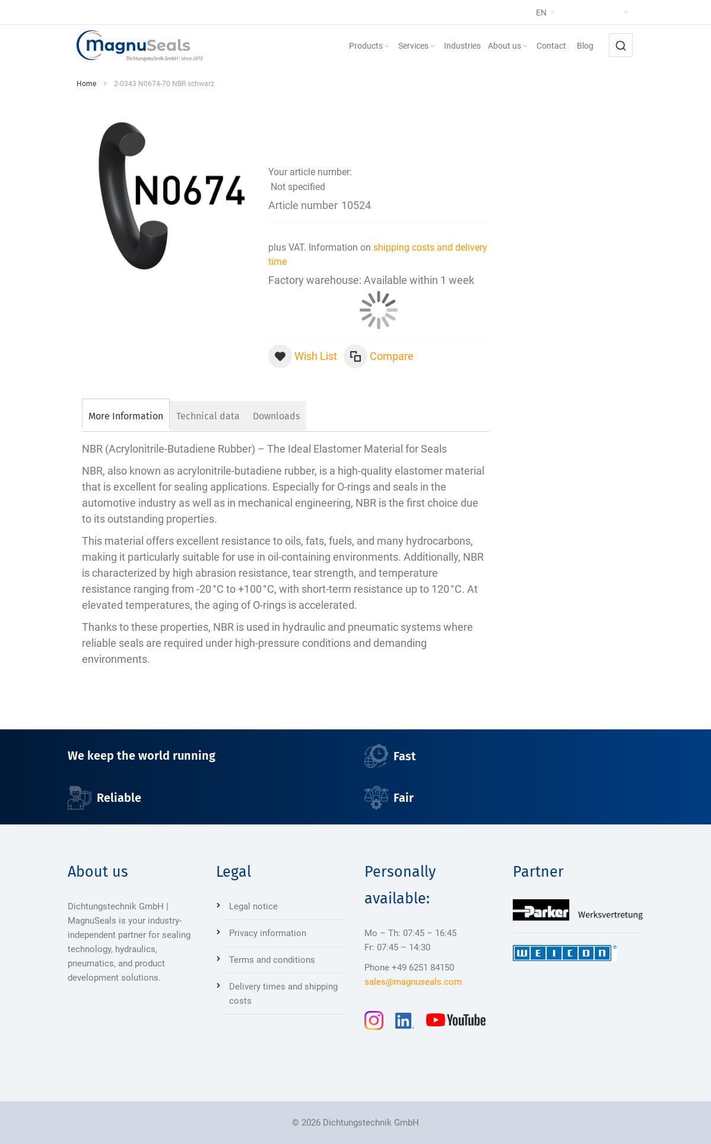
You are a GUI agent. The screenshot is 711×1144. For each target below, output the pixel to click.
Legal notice (253, 906)
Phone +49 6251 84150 (409, 967)
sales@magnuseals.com (413, 981)
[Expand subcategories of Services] (432, 46)
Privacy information (267, 933)
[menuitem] (370, 46)
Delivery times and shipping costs (283, 993)
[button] (570, 12)
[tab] (126, 414)
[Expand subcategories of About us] (525, 46)
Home (86, 84)
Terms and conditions (272, 960)
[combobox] (621, 45)
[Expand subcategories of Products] (387, 46)
